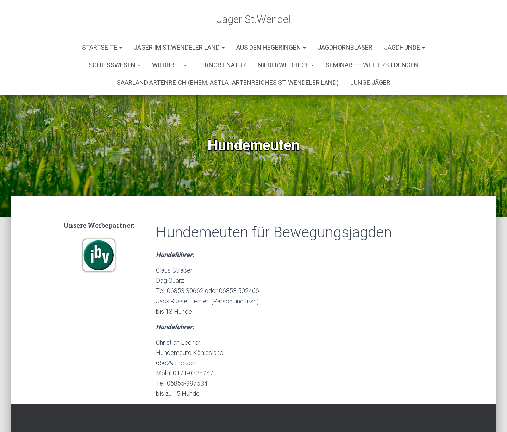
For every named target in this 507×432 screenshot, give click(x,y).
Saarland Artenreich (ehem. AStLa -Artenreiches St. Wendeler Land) (228, 61)
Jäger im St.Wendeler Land (179, 26)
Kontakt (200, 415)
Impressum (244, 415)
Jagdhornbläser (345, 26)
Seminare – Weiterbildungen (372, 44)
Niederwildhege (286, 44)
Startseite (102, 26)
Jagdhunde (404, 26)
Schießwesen (114, 44)
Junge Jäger (370, 61)
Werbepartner (297, 415)
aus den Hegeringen (271, 26)
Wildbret (169, 44)
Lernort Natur (222, 44)
